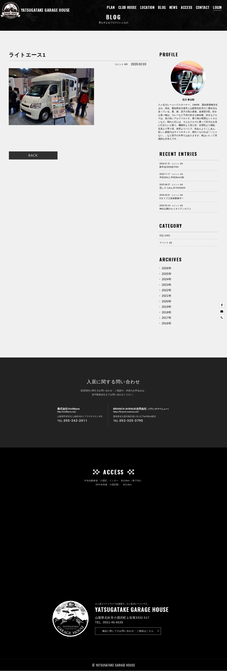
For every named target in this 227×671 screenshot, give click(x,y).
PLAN (111, 7)
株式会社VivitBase (67, 410)
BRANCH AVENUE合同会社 (141, 410)
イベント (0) (165, 242)
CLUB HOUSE (127, 7)
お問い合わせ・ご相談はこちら (130, 631)
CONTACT (203, 7)
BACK (33, 155)
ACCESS (186, 7)
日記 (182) (164, 235)
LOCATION (147, 7)
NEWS (173, 7)
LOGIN (217, 7)
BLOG (162, 7)
